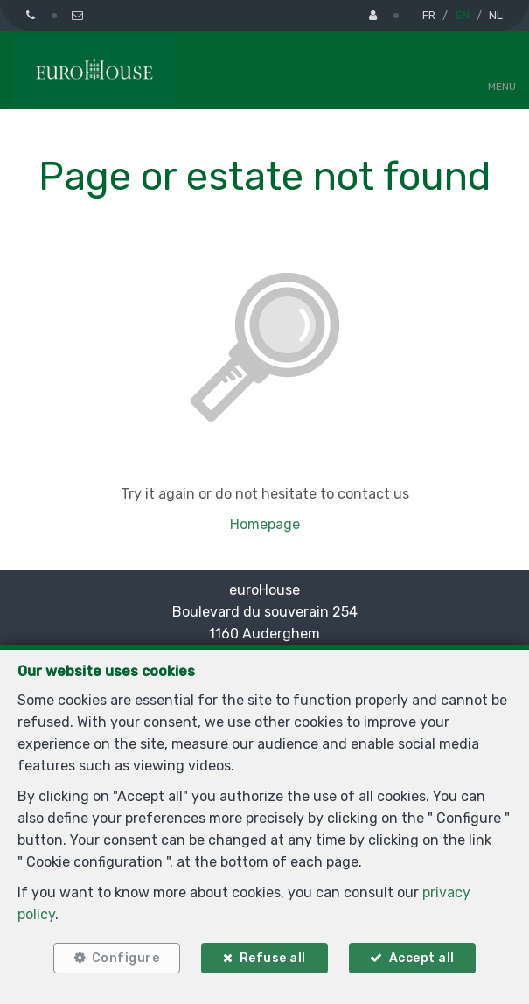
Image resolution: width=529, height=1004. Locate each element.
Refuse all (273, 958)
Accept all (422, 958)
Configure (126, 958)
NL (496, 15)
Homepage (265, 524)
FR (428, 15)
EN (462, 15)
